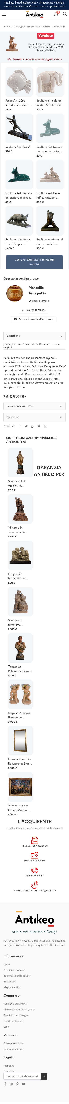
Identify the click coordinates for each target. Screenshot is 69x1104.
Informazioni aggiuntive (35, 406)
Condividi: (9, 426)
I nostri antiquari (12, 1021)
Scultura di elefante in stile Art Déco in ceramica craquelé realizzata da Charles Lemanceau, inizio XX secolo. (49, 103)
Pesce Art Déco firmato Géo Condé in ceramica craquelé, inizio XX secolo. (18, 103)
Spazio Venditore (13, 1049)
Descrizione (35, 336)
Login (6, 1027)
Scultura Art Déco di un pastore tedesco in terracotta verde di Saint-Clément (18, 196)
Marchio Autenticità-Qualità (19, 1009)
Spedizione (35, 417)
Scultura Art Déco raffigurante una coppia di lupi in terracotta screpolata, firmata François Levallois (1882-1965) (48, 196)
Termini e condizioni (14, 970)
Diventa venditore (13, 1043)
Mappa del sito (11, 987)
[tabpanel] (34, 418)
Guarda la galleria (34, 310)
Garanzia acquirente (15, 1004)
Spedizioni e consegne (15, 1015)
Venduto (45, 36)
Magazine (8, 1066)
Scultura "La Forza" (17, 147)
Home (6, 964)
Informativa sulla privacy (17, 976)
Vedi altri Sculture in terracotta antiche (34, 262)
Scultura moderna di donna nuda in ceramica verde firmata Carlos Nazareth (49, 242)
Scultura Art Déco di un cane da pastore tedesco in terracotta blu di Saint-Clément (49, 150)
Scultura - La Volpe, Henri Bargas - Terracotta (18, 242)
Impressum (9, 981)
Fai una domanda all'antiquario (33, 319)
